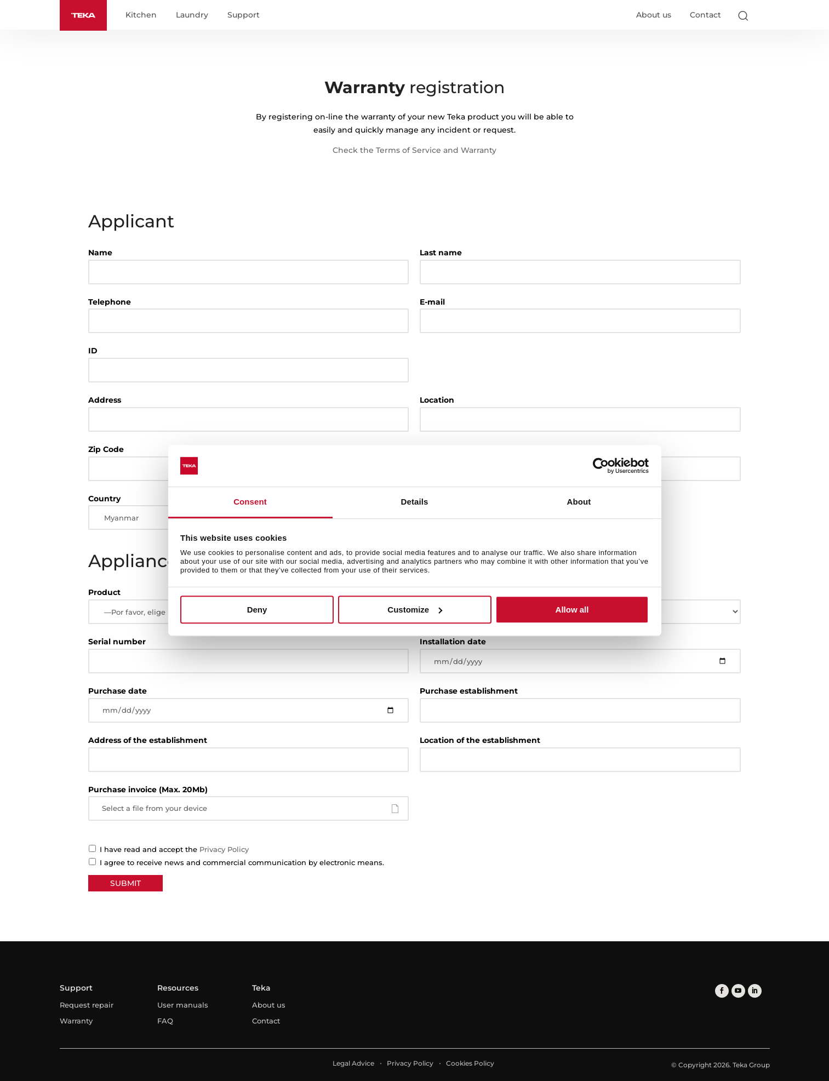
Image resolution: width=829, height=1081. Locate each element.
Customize (414, 609)
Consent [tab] (250, 502)
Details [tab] (414, 502)
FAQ (165, 1020)
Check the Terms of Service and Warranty (414, 150)
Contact (705, 15)
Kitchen (141, 15)
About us (653, 15)
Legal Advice (353, 1063)
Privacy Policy (224, 849)
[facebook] (722, 991)
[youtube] (738, 991)
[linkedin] (755, 991)
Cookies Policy (470, 1063)
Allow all (572, 609)
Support (243, 15)
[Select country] (765, 15)
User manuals (182, 1004)
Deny (257, 609)
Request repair (86, 1004)
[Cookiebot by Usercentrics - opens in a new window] (601, 465)
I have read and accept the (166, 849)
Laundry (192, 15)
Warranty (76, 1020)
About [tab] (579, 502)
